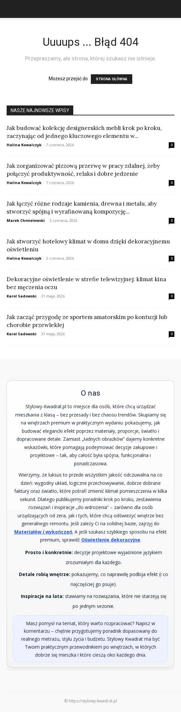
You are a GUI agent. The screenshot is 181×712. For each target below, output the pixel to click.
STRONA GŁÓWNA (111, 79)
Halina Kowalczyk (24, 144)
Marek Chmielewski (26, 220)
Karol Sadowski (21, 295)
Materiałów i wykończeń (43, 532)
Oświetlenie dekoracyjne (110, 540)
